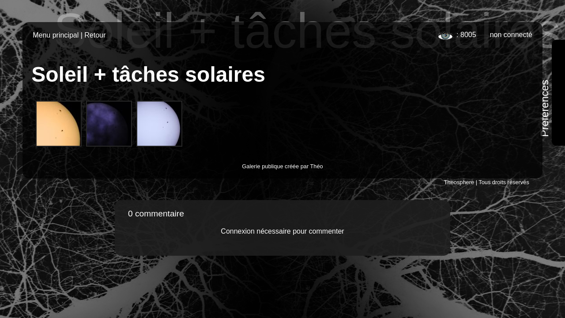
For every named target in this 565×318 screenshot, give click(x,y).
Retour (94, 35)
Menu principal (56, 35)
